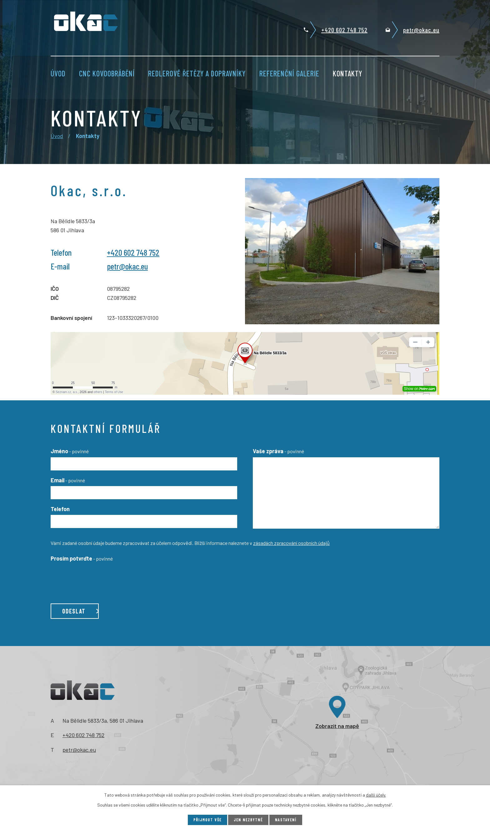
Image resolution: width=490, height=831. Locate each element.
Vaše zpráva (278, 451)
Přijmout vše (206, 819)
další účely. (376, 794)
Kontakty (347, 73)
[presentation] (98, 576)
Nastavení (288, 819)
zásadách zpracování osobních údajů (291, 543)
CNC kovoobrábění (107, 73)
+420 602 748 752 (344, 29)
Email (68, 480)
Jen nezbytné (249, 819)
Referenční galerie (289, 73)
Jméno (70, 451)
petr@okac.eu (421, 29)
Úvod (58, 73)
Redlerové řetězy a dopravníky (197, 73)
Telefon (60, 508)
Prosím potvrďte (82, 558)
